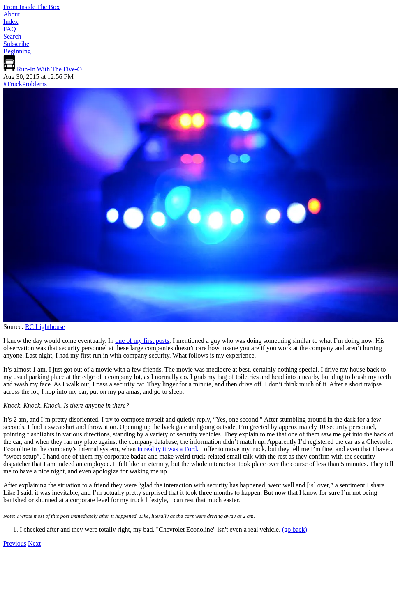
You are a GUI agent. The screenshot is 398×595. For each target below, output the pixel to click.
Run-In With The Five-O (49, 69)
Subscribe (16, 43)
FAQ (9, 28)
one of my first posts (142, 340)
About (11, 14)
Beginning (17, 51)
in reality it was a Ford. (167, 449)
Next (34, 543)
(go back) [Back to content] (294, 529)
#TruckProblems (25, 83)
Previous (14, 543)
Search (12, 36)
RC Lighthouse (45, 326)
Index (10, 21)
